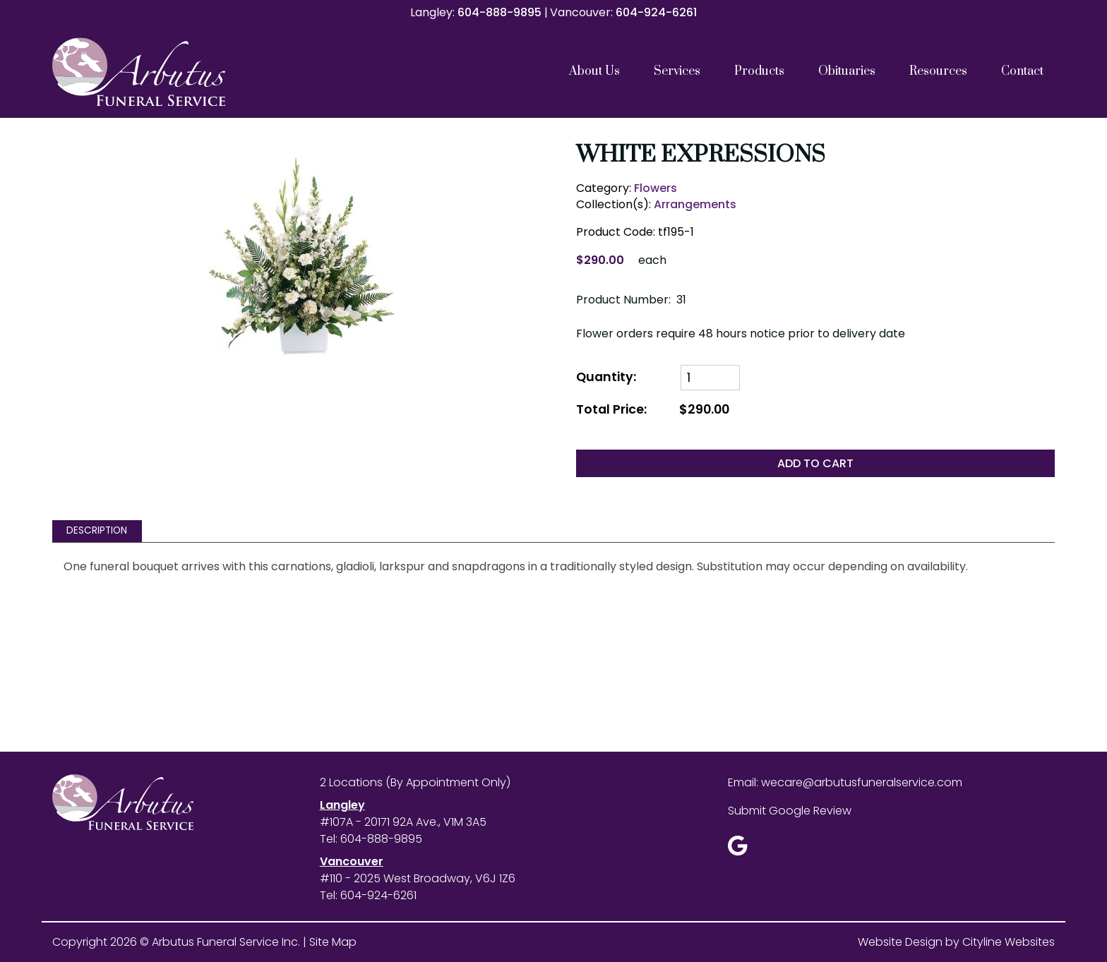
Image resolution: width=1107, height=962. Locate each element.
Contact (1022, 71)
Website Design (900, 942)
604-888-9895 (499, 12)
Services (677, 71)
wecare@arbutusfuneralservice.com (861, 782)
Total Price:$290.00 (652, 410)
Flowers (655, 188)
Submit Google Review (789, 810)
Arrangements (695, 204)
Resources (938, 71)
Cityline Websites (1008, 942)
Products (759, 71)
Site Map (333, 942)
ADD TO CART (815, 463)
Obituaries (846, 71)
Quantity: (606, 377)
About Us (594, 71)
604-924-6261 (656, 12)
